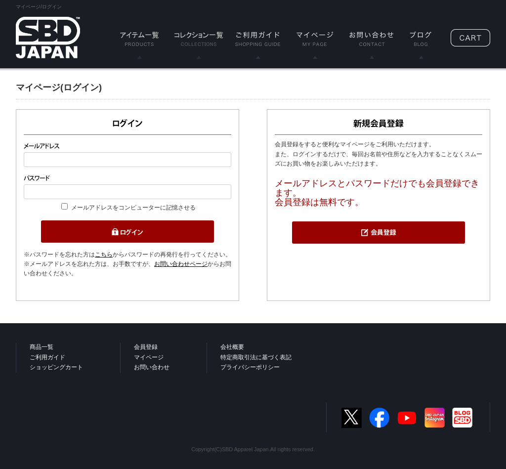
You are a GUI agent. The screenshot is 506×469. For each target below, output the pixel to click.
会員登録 (146, 347)
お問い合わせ (151, 367)
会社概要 (232, 347)
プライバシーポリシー (250, 367)
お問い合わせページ (181, 263)
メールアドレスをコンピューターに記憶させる (133, 207)
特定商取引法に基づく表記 (256, 357)
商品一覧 (41, 347)
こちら (104, 254)
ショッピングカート (56, 367)
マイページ (149, 357)
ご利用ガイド (47, 357)
